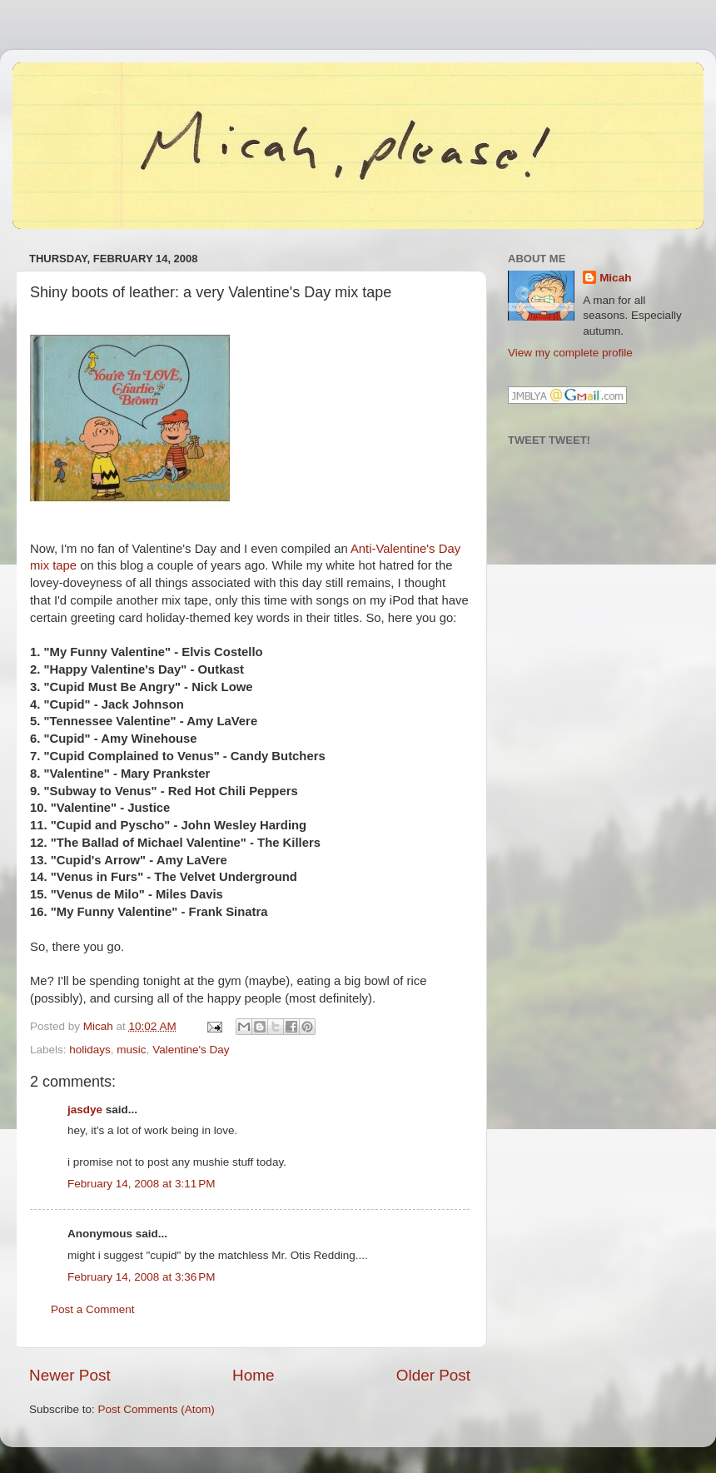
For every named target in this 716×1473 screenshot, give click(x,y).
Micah (615, 277)
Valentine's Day (190, 1049)
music (131, 1049)
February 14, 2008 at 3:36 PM (141, 1277)
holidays (90, 1049)
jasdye (84, 1109)
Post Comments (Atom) (156, 1409)
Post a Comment (93, 1309)
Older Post (433, 1375)
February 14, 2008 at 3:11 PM (141, 1183)
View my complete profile (570, 352)
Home (253, 1375)
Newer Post (70, 1375)
